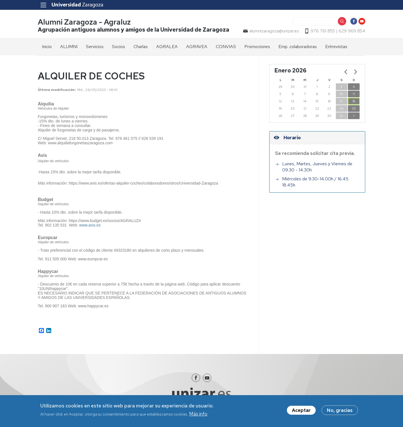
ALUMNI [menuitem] (69, 46)
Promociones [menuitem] (257, 46)
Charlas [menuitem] (140, 46)
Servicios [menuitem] (95, 46)
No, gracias (340, 411)
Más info (198, 414)
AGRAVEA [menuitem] (196, 46)
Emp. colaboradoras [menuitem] (297, 46)
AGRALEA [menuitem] (167, 46)
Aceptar (301, 411)
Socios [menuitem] (118, 46)
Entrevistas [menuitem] (336, 46)
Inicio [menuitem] (47, 46)
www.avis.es (90, 225)
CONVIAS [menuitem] (226, 46)
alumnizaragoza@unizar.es (274, 31)
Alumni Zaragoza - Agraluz (84, 22)
